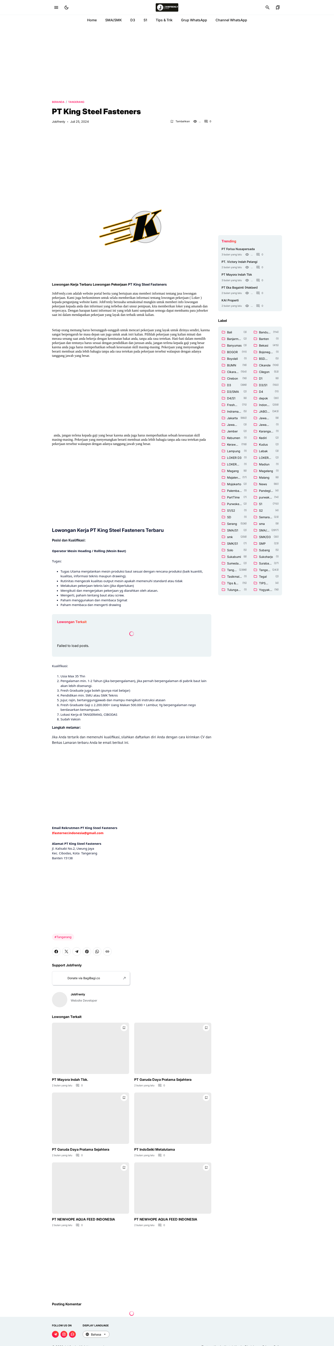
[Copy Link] (107, 951)
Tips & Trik (164, 20)
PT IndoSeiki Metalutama (154, 1149)
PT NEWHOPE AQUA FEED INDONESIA (83, 1219)
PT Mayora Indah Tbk (237, 274)
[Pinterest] (87, 951)
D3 (132, 20)
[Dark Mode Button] (66, 7)
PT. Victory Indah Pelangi (240, 261)
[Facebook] (56, 951)
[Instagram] (63, 1334)
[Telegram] (76, 951)
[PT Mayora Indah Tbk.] (90, 1048)
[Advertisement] (167, 62)
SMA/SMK (113, 20)
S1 (145, 20)
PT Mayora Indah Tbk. (70, 1079)
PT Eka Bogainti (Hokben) (240, 287)
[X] (66, 951)
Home (92, 20)
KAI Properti (230, 300)
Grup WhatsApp (194, 20)
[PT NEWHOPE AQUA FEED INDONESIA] (90, 1188)
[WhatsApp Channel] (72, 1334)
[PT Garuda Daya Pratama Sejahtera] (172, 1048)
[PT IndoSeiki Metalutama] (172, 1118)
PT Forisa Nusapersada (238, 249)
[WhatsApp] (97, 951)
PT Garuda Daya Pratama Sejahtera (162, 1079)
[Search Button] (267, 7)
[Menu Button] (56, 7)
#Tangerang (63, 937)
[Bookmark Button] (278, 7)
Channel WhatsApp (231, 20)
